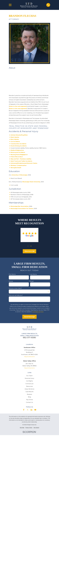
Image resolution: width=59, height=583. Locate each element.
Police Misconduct (17, 156)
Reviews (29, 394)
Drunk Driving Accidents (19, 146)
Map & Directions (29, 356)
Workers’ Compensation (18, 165)
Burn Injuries (15, 139)
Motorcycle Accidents (18, 152)
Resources (29, 386)
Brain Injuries (15, 137)
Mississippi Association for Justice (22, 208)
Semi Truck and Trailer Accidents (21, 161)
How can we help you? (16, 295)
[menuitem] (22, 428)
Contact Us (29, 402)
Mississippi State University (31, 181)
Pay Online (29, 399)
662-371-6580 (29, 337)
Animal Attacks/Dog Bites (19, 135)
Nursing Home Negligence (19, 154)
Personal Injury (29, 378)
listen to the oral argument (18, 106)
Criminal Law (29, 383)
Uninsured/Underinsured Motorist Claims (24, 163)
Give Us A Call (29, 251)
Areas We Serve (29, 389)
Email (32, 281)
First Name (12, 274)
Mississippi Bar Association (20, 206)
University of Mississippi (19, 175)
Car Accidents (15, 141)
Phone (11, 281)
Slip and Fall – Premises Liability (21, 159)
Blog (29, 397)
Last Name (33, 274)
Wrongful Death (16, 167)
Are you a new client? (15, 288)
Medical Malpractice (17, 150)
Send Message (29, 317)
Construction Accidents (18, 143)
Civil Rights (29, 381)
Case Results (29, 391)
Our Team (29, 375)
